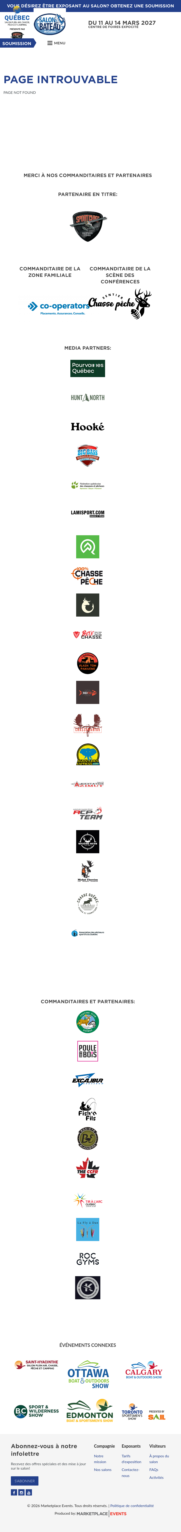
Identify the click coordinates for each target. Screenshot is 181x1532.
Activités (156, 1477)
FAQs (153, 1469)
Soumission (16, 43)
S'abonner (25, 1481)
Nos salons (103, 1469)
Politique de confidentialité (132, 1505)
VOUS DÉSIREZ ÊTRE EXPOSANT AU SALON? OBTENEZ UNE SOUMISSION (90, 5)
